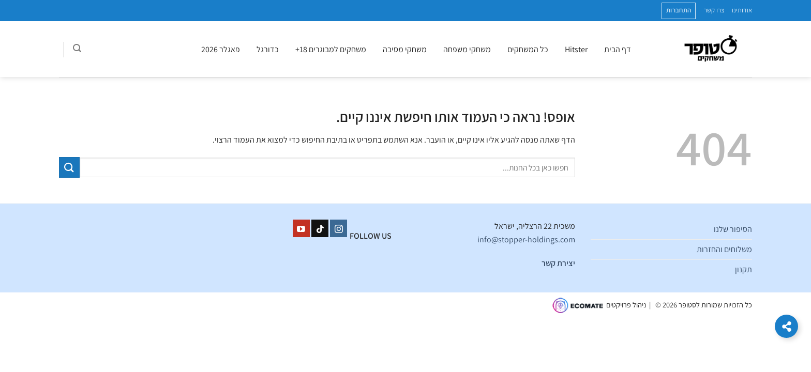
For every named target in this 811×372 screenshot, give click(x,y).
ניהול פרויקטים (626, 304)
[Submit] (69, 167)
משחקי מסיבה (405, 49)
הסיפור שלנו (733, 229)
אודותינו (742, 10)
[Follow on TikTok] (319, 228)
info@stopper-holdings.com (526, 239)
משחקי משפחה (467, 49)
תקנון (743, 269)
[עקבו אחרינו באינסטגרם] (338, 228)
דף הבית (617, 49)
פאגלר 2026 (220, 49)
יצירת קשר (558, 263)
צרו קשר (714, 10)
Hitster (576, 49)
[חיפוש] (77, 49)
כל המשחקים (527, 49)
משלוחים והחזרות (724, 249)
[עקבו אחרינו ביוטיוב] (301, 228)
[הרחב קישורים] (786, 326)
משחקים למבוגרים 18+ (330, 49)
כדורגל (268, 49)
